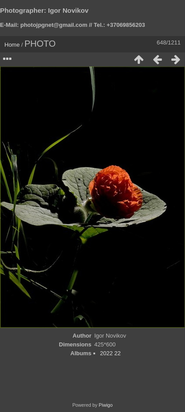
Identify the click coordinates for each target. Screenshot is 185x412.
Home (12, 44)
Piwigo (106, 405)
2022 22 (110, 353)
